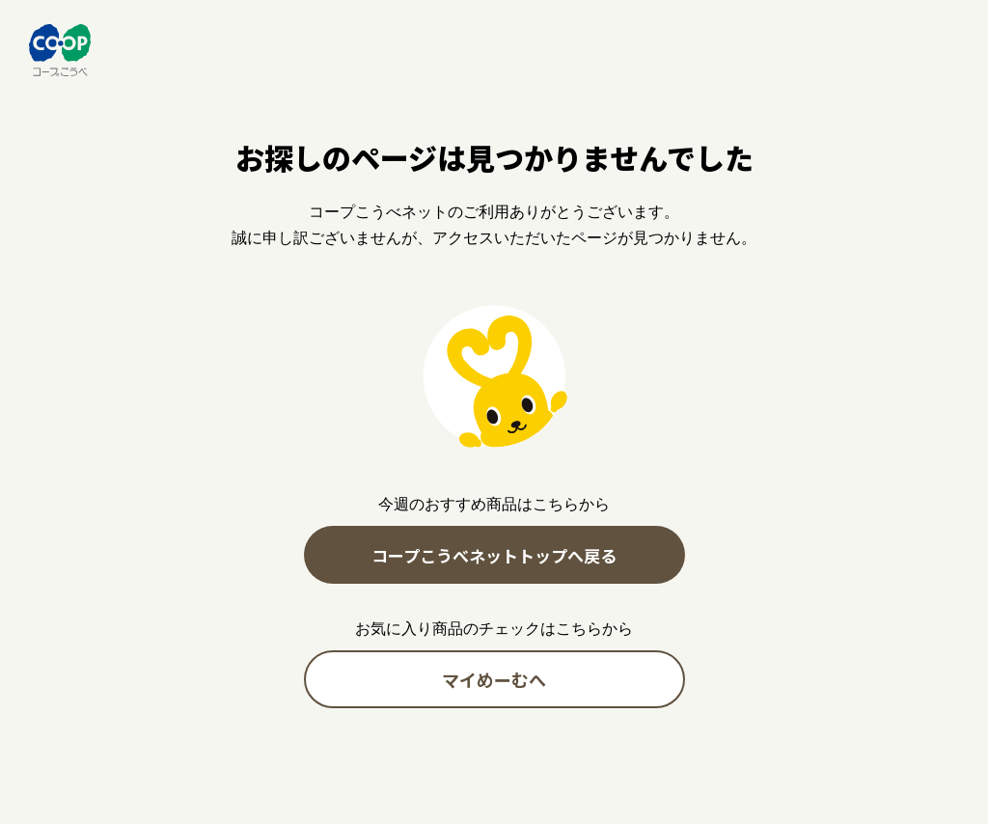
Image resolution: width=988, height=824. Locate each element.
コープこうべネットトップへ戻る (494, 555)
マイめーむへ (494, 679)
